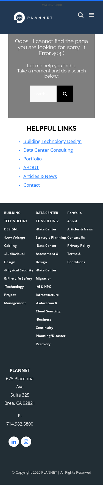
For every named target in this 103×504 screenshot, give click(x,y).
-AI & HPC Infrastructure (47, 290)
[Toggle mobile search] (80, 15)
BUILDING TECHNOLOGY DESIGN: (15, 221)
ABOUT (30, 168)
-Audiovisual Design (14, 257)
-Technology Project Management (15, 294)
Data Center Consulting (47, 150)
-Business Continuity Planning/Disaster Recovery (50, 331)
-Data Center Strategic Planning (51, 233)
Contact (31, 185)
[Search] (65, 94)
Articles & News (39, 176)
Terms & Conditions (76, 257)
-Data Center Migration (46, 274)
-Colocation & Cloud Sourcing (48, 307)
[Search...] (43, 94)
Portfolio (32, 159)
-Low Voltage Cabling (14, 241)
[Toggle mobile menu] (92, 15)
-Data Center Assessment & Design (47, 253)
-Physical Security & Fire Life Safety (18, 274)
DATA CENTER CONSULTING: (47, 216)
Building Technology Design (51, 141)
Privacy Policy (78, 245)
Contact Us (76, 237)
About (72, 221)
